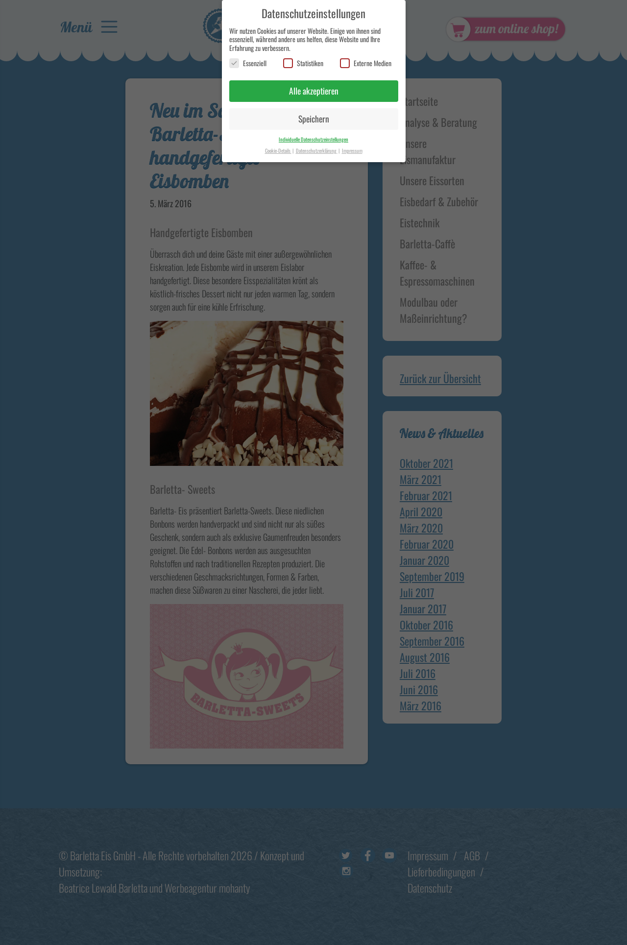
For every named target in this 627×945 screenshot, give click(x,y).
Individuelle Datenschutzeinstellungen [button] (313, 134)
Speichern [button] (313, 113)
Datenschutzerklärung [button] (317, 145)
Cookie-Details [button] (278, 145)
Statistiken (303, 58)
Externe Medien (365, 58)
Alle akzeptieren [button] (313, 86)
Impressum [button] (352, 145)
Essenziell (247, 58)
